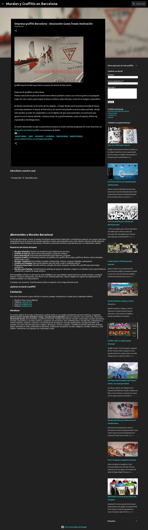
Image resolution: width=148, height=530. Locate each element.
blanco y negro (20, 136)
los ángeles (50, 136)
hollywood (39, 136)
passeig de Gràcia (76, 136)
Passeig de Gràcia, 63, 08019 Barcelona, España (36, 139)
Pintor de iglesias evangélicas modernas (122, 460)
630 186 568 (27, 302)
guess (31, 136)
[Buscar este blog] (135, 3)
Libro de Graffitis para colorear (119, 145)
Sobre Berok (112, 113)
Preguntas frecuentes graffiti (27, 130)
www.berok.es (26, 306)
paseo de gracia (62, 136)
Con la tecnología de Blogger (74, 527)
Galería (110, 117)
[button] (15, 30)
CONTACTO (112, 115)
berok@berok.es (26, 304)
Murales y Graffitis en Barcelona (31, 4)
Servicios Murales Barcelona (118, 111)
